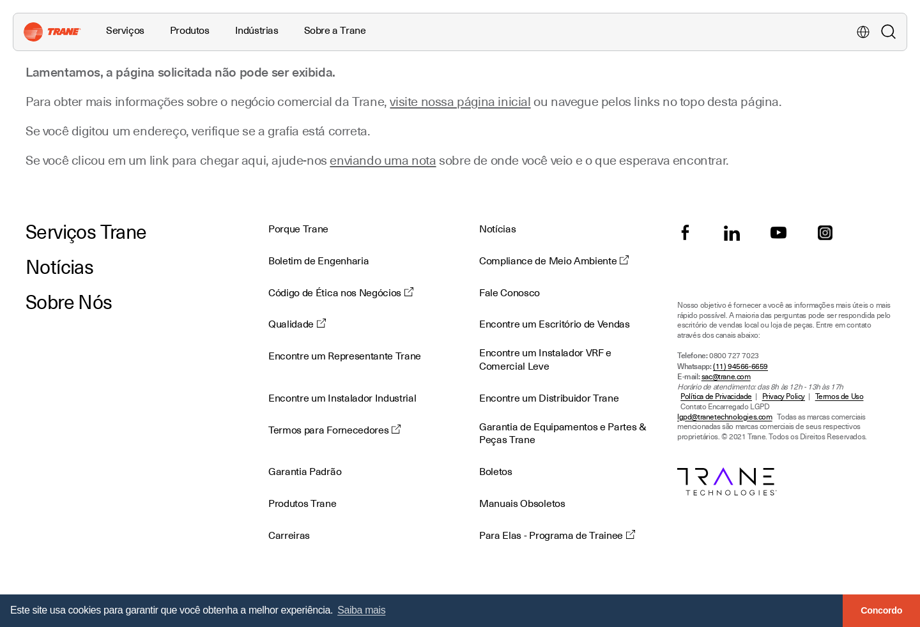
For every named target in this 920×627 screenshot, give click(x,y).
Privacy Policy (783, 397)
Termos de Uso (839, 397)
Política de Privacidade (716, 397)
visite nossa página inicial (460, 101)
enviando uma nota (383, 160)
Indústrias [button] (257, 30)
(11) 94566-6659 (740, 367)
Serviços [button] (125, 30)
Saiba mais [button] (361, 610)
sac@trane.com (726, 377)
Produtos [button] (190, 30)
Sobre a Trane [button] (335, 30)
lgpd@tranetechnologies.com (724, 417)
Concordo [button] (881, 610)
